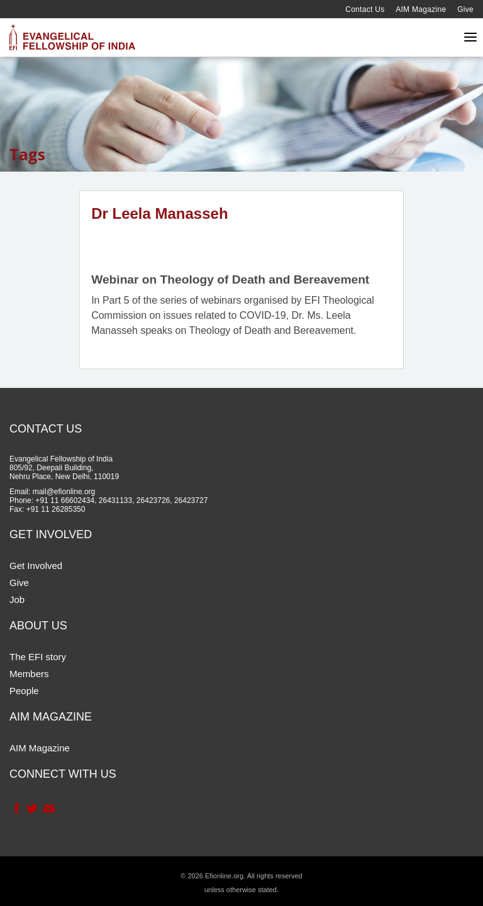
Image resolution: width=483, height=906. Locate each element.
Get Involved (35, 565)
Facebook (16, 808)
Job (17, 599)
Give (465, 9)
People (24, 690)
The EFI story (37, 656)
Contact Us (364, 9)
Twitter (31, 808)
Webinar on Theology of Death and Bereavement (230, 279)
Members (29, 673)
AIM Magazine (421, 9)
